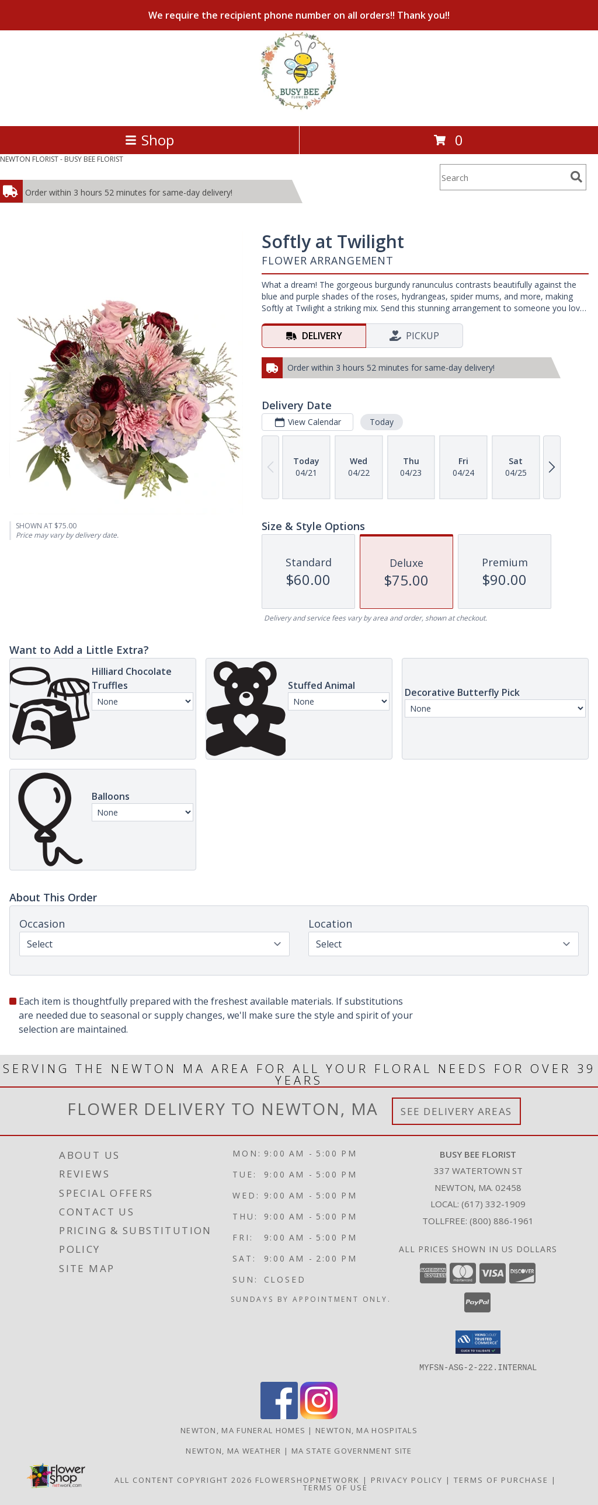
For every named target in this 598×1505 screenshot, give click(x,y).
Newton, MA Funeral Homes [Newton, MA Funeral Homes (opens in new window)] (242, 1429)
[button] (478, 1342)
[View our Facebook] (279, 1415)
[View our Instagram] (319, 1415)
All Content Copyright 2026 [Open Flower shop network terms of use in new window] (183, 1479)
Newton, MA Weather (233, 1450)
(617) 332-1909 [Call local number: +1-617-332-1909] (493, 1204)
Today (382, 421)
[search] (576, 176)
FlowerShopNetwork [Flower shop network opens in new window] (307, 1479)
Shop (149, 139)
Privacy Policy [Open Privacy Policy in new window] (407, 1479)
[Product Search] (502, 177)
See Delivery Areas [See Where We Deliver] (456, 1111)
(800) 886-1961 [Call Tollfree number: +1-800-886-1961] (502, 1221)
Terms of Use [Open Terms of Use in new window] (335, 1487)
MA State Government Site (351, 1450)
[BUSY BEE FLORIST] (299, 108)
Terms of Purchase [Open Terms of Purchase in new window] (501, 1479)
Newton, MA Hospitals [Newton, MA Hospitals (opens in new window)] (366, 1429)
